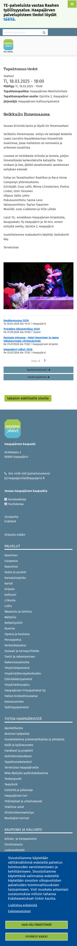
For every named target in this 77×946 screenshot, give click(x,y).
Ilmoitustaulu (13, 844)
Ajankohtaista (13, 728)
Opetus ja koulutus (17, 634)
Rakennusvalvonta (16, 662)
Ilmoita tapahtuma (37, 377)
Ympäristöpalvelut (17, 668)
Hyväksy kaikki (37, 936)
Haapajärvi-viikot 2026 (18, 349)
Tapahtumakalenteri (37, 369)
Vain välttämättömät (36, 924)
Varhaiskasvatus (15, 645)
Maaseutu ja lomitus (18, 611)
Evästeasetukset (19, 911)
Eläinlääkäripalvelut (18, 679)
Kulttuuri (10, 594)
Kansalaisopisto (16, 578)
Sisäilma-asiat (14, 807)
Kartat (8, 583)
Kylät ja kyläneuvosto (18, 745)
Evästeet (10, 521)
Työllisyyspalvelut (16, 707)
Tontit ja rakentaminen (19, 656)
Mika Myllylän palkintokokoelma (26, 773)
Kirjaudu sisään (14, 534)
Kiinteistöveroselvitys (19, 812)
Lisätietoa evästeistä (22, 905)
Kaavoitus (11, 566)
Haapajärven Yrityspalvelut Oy (25, 690)
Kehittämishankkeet (18, 756)
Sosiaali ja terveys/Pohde (23, 651)
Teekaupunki (13, 779)
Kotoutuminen (14, 701)
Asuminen (11, 555)
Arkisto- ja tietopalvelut (20, 839)
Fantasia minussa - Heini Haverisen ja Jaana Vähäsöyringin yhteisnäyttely (31, 339)
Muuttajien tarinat (16, 818)
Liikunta (9, 600)
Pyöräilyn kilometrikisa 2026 (22, 329)
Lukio (8, 606)
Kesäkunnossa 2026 (16, 320)
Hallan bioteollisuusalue (21, 696)
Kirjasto (9, 589)
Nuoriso (9, 628)
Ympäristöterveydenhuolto (22, 673)
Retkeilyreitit (13, 623)
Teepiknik (11, 784)
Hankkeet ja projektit (18, 750)
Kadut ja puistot (15, 572)
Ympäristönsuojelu (17, 685)
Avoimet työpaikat (16, 733)
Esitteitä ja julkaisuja (18, 790)
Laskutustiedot (14, 850)
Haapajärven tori (15, 795)
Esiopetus (11, 561)
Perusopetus (12, 639)
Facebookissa (18, 499)
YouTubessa (17, 504)
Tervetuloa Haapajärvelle (21, 767)
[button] (72, 4)
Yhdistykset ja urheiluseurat (23, 801)
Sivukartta (11, 517)
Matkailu (11, 617)
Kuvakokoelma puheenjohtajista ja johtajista (34, 739)
